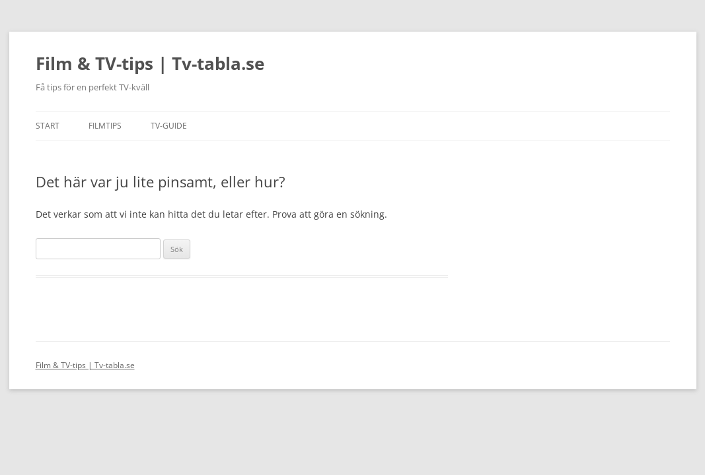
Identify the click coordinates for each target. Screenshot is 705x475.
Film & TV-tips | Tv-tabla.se (150, 63)
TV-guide (169, 125)
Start (47, 125)
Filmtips (105, 125)
